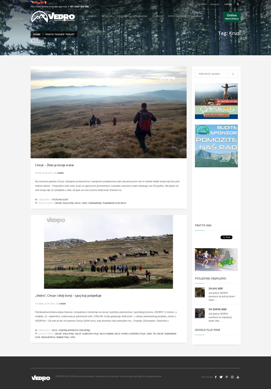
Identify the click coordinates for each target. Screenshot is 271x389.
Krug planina (106, 333)
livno (84, 203)
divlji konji (68, 203)
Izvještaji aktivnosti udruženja (74, 330)
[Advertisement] (217, 195)
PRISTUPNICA (232, 18)
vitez (72, 337)
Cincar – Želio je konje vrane (54, 165)
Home (37, 34)
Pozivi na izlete (60, 199)
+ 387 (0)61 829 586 (78, 6)
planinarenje (95, 203)
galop (78, 333)
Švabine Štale (62, 337)
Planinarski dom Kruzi (114, 203)
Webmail (214, 4)
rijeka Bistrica (48, 337)
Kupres (125, 333)
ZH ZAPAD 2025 (217, 309)
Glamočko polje (90, 333)
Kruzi (78, 203)
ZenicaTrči (201, 4)
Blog (54, 330)
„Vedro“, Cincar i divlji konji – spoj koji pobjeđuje (68, 296)
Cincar (58, 203)
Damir (60, 173)
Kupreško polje (137, 333)
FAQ (191, 4)
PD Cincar (158, 333)
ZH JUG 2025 (216, 288)
